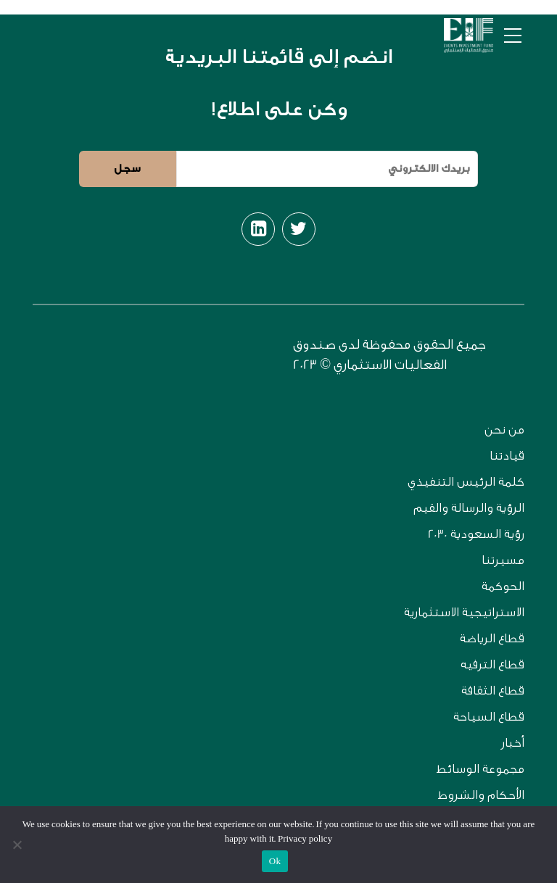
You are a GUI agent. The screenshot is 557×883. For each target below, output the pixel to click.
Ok (275, 861)
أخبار (512, 743)
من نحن (504, 429)
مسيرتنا (503, 560)
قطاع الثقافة (492, 690)
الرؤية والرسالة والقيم (468, 508)
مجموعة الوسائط (480, 769)
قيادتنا (507, 456)
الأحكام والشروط (480, 795)
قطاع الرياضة (492, 638)
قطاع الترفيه (492, 664)
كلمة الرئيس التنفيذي (466, 482)
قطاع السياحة (488, 717)
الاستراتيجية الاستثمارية (464, 612)
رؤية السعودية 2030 (476, 534)
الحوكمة (503, 586)
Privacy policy (305, 839)
